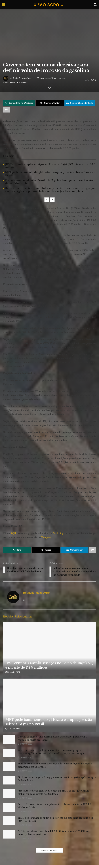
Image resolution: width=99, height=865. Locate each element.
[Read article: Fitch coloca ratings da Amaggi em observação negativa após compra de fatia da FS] (9, 780)
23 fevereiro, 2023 (45, 78)
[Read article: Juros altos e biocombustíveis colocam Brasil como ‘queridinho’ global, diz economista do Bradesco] (9, 793)
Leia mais (62, 78)
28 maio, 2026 (12, 672)
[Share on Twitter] (50, 103)
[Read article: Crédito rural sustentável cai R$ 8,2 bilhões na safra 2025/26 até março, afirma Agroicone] (9, 834)
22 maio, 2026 (25, 838)
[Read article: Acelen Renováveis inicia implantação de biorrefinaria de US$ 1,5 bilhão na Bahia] (9, 807)
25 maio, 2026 (25, 798)
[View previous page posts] (46, 199)
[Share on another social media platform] (6, 110)
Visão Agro (59, 533)
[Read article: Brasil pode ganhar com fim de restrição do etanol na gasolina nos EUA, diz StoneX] (9, 820)
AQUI (13, 533)
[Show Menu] (3, 4)
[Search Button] (95, 4)
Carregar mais (49, 850)
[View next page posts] (52, 199)
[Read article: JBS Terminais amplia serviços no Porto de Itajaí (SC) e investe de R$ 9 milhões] (49, 655)
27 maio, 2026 (12, 729)
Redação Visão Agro (22, 78)
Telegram (46, 537)
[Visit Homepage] (49, 5)
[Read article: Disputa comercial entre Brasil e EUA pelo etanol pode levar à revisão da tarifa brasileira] (9, 739)
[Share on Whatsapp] (19, 103)
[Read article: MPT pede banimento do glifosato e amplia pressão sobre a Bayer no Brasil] (49, 712)
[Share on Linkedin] (79, 103)
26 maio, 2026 (25, 757)
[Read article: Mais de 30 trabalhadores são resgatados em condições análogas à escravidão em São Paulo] (9, 766)
